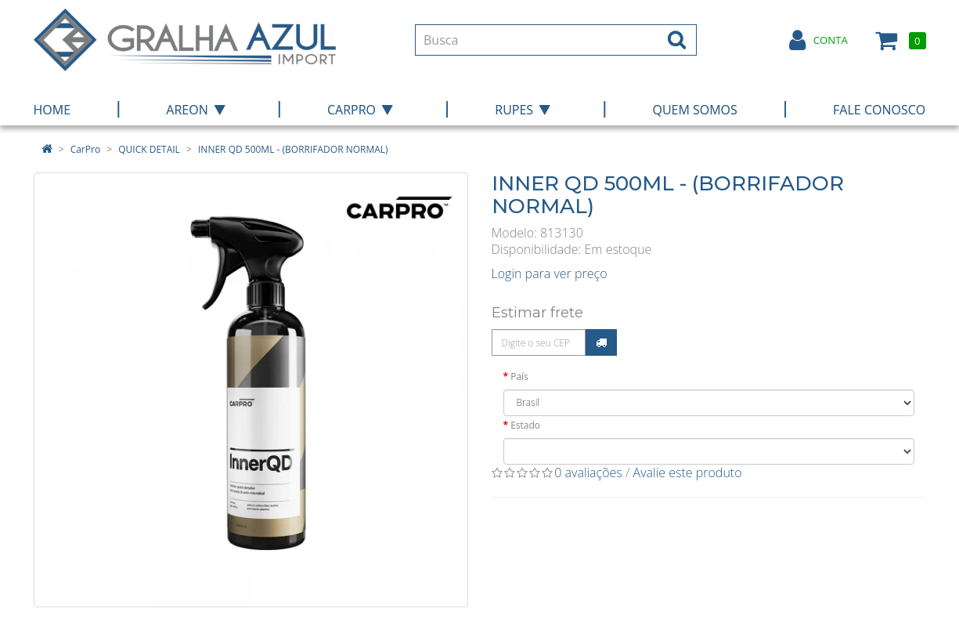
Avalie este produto (687, 472)
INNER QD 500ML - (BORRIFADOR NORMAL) (293, 149)
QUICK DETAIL (149, 149)
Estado (525, 425)
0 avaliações (588, 472)
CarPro (85, 149)
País (519, 376)
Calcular (601, 342)
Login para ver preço (549, 273)
